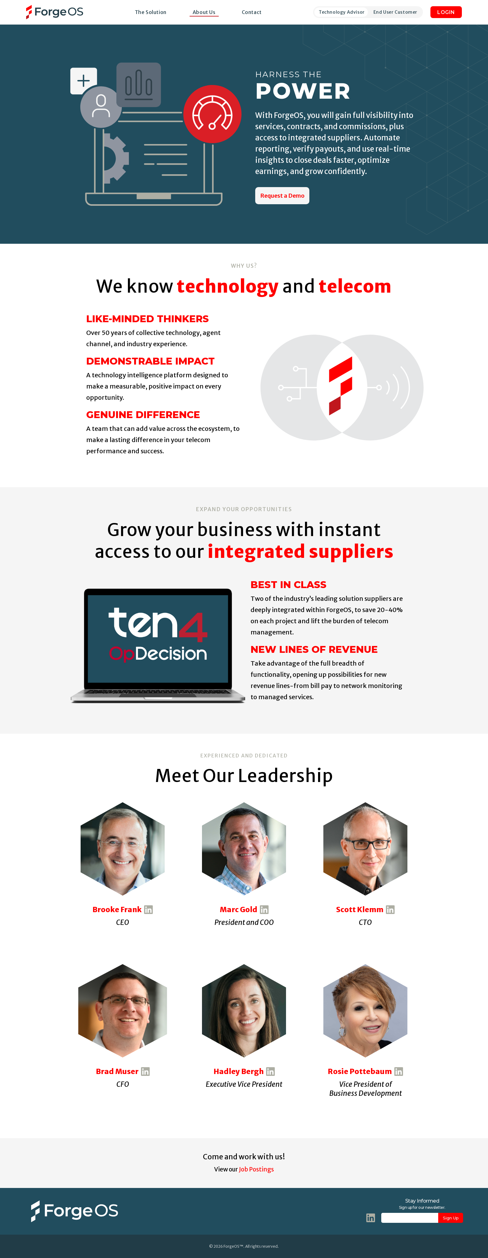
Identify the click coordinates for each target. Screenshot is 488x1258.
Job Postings (256, 1169)
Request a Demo (282, 195)
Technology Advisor (342, 12)
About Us (204, 12)
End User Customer (395, 12)
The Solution (151, 12)
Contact (252, 12)
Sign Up (451, 1217)
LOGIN (446, 12)
